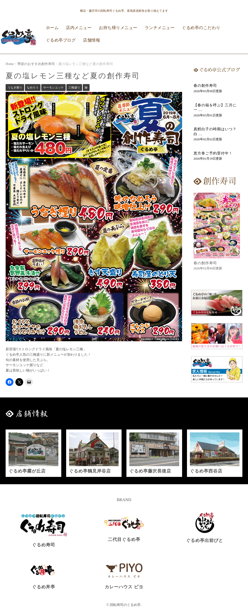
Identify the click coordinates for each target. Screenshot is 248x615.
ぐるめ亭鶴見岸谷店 (90, 471)
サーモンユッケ (53, 87)
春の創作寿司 (205, 86)
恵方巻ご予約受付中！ (213, 153)
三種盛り (74, 87)
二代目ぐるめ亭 (124, 539)
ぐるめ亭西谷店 (206, 471)
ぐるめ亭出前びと (204, 540)
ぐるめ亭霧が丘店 (27, 471)
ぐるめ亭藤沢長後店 (150, 471)
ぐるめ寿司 (43, 544)
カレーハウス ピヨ (124, 586)
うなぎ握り (15, 87)
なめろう (33, 87)
